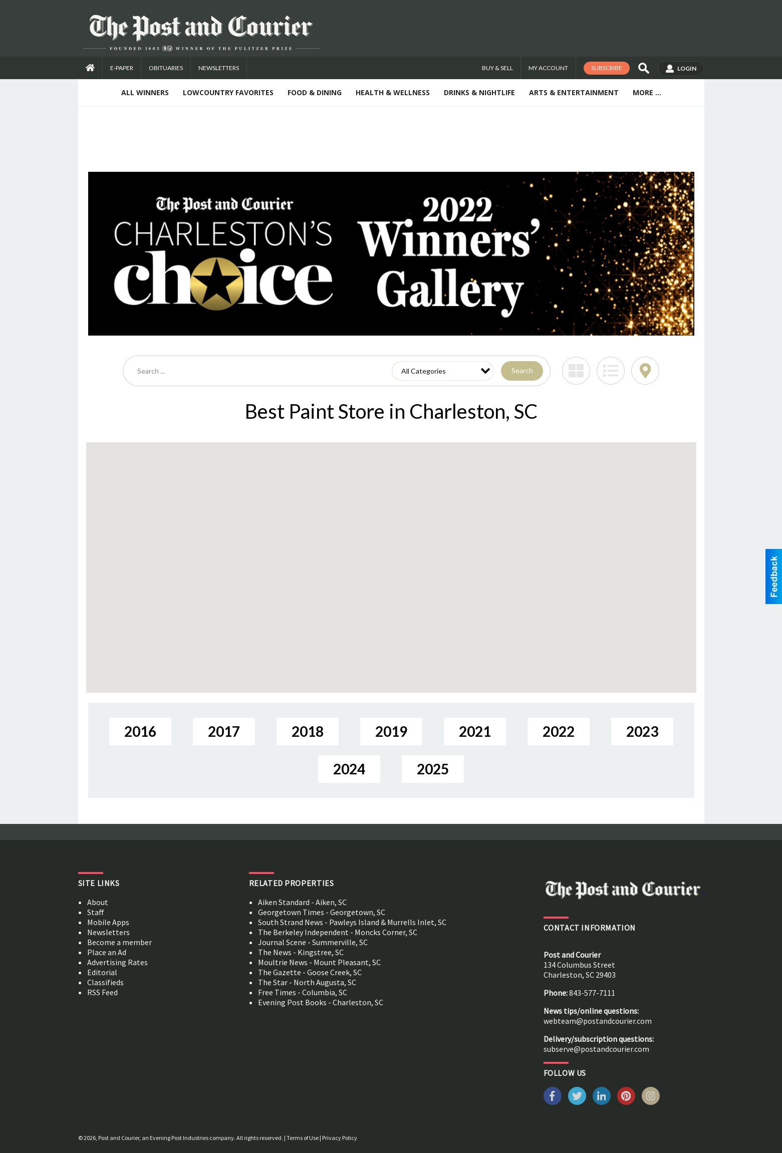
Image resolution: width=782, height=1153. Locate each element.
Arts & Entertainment (574, 92)
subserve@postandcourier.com (596, 1049)
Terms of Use (303, 1137)
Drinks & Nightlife (479, 92)
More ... (647, 92)
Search (522, 370)
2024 (349, 768)
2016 (140, 731)
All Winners (145, 92)
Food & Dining (315, 92)
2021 (475, 731)
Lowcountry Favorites (228, 92)
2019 (391, 731)
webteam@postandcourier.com (598, 1021)
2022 (559, 731)
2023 (642, 731)
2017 (224, 731)
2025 (433, 768)
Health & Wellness (393, 92)
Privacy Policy (339, 1137)
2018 (308, 731)
